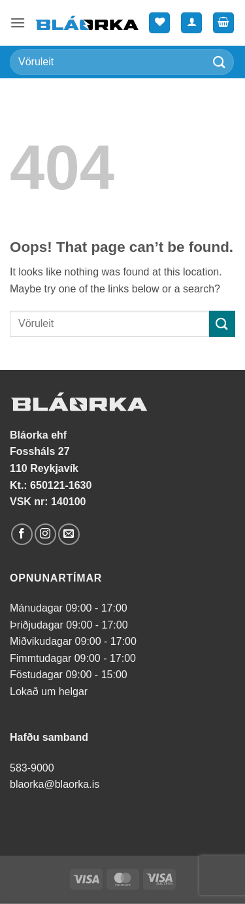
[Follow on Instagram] (45, 534)
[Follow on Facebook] (22, 534)
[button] (17, 23)
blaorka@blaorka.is (54, 784)
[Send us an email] (69, 534)
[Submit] (219, 61)
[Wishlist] (159, 23)
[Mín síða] (191, 23)
